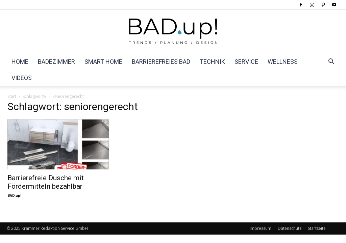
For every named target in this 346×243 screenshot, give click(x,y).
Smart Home (103, 61)
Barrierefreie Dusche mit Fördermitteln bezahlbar (45, 182)
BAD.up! (14, 195)
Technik (212, 61)
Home (19, 61)
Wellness (283, 61)
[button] (331, 62)
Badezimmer (56, 61)
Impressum (260, 228)
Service (246, 61)
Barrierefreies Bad (161, 61)
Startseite (317, 228)
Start (11, 96)
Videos (21, 77)
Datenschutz (289, 228)
